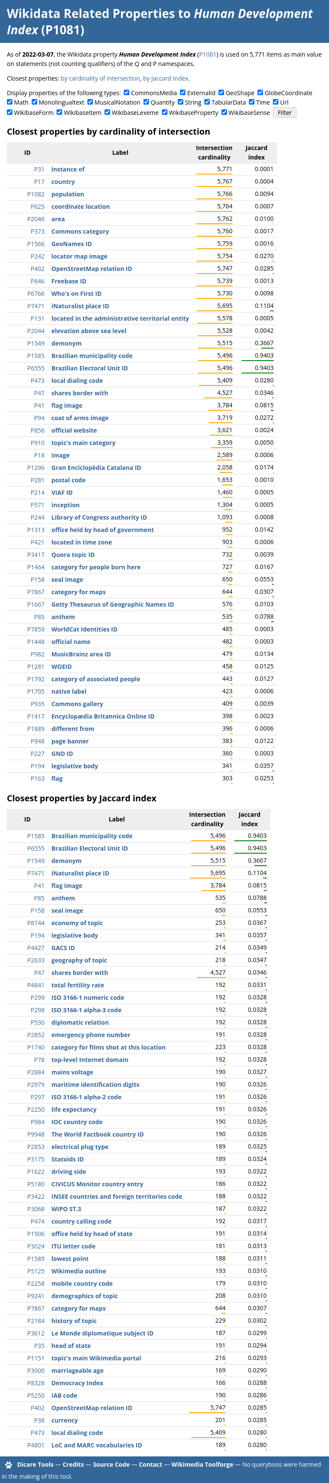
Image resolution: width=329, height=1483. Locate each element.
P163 (38, 778)
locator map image (79, 256)
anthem (63, 617)
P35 (39, 1346)
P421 (38, 542)
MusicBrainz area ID (81, 654)
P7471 (36, 306)
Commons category (80, 231)
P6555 (36, 368)
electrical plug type (79, 1147)
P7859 (36, 629)
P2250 (36, 1109)
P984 (38, 1122)
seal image (67, 579)
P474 (38, 1221)
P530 (38, 1022)
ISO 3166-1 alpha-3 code (86, 1010)
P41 (39, 405)
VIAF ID (62, 492)
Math (21, 102)
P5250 (36, 1395)
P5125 (36, 1271)
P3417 (36, 554)
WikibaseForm (34, 112)
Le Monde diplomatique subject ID (102, 1333)
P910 (38, 443)
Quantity (162, 102)
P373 (38, 231)
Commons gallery (77, 704)
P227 (38, 753)
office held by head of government (102, 530)
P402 (38, 269)
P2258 (36, 1283)
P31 (39, 169)
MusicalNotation (118, 102)
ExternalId (201, 93)
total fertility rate (77, 985)
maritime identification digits (95, 1084)
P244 (38, 517)
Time (263, 102)
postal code (68, 480)
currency (64, 1420)
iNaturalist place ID (80, 306)
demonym (66, 343)
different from (72, 729)
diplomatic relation (80, 1022)
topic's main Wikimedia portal (96, 1358)
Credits (73, 1464)
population (67, 194)
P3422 (36, 1196)
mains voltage (72, 1072)
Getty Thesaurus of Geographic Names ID (112, 604)
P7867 (36, 592)
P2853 (36, 1147)
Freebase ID (69, 281)
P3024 (36, 1246)
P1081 (207, 54)
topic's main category (83, 443)
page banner (70, 741)
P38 (39, 1420)
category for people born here (96, 567)
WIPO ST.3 (66, 1209)
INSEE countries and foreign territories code (116, 1196)
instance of (67, 169)
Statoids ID (67, 1159)
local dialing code (77, 380)
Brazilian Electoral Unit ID (89, 368)
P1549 (36, 343)
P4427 (36, 948)
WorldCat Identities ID (84, 629)
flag (57, 778)
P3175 (36, 1159)
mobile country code (82, 1283)
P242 (38, 256)
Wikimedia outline (78, 1271)
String (193, 102)
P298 (38, 1010)
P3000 (36, 1370)
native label (69, 691)
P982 (38, 654)
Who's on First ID (76, 293)
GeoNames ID (71, 244)
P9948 (36, 1134)
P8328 (36, 1383)
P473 (38, 380)
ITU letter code (73, 1246)
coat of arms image (80, 418)
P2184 (36, 1321)
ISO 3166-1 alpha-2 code (86, 1097)
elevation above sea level (88, 331)
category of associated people (95, 679)
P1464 (36, 567)
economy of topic (77, 923)
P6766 (36, 293)
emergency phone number (90, 1035)
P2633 (36, 960)
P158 (38, 579)
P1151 (36, 1358)
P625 (38, 206)
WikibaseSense (249, 112)
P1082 (36, 194)
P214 (38, 492)
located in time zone (81, 542)
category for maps (78, 592)
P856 (38, 430)
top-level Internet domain (90, 1060)
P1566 (36, 244)
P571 (38, 505)
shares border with (79, 393)
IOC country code (77, 1122)
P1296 (36, 467)
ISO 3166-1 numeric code (87, 997)
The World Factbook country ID (97, 1134)
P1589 (36, 1258)
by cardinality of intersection (100, 78)
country (63, 181)
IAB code (64, 1395)
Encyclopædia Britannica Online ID (103, 716)
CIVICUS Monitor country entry (97, 1184)
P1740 (36, 1047)
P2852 (36, 1035)
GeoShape (240, 93)
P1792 (36, 679)
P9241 (36, 1296)
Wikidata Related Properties (91, 13)
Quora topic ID (73, 554)
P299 (38, 997)
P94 (39, 418)
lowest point (70, 1258)
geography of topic (79, 960)
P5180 (36, 1184)
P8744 (36, 923)
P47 (39, 393)
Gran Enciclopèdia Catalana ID (96, 467)
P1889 (36, 729)
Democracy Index (77, 1383)
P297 (38, 1097)
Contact (150, 1464)
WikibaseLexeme (135, 112)
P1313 (36, 530)
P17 (39, 181)
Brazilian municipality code (92, 356)
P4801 (36, 1445)
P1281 (36, 666)
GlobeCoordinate (288, 93)
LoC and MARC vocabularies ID (96, 1445)
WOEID (61, 666)
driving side (68, 1171)
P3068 (36, 1209)
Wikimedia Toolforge (202, 1464)
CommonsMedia (154, 93)
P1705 (36, 691)
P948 (38, 741)
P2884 (36, 1072)
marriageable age (77, 1370)
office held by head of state (92, 1234)
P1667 (36, 604)
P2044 (36, 331)
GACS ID (63, 948)
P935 (38, 704)
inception (65, 505)
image (60, 455)
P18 (39, 455)
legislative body (74, 766)
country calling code (81, 1221)
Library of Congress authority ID (99, 517)
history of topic (74, 1321)
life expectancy (73, 1109)
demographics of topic (84, 1296)
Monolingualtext (61, 102)
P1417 (36, 716)
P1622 (36, 1171)
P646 (38, 281)
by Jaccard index (165, 78)
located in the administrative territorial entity (120, 318)
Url (284, 102)
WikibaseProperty (193, 112)
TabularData (229, 102)
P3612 (36, 1333)
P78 (39, 1060)
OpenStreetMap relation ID (91, 269)
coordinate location (80, 206)
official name (70, 642)
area (58, 219)
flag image (66, 405)
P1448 (36, 642)
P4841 (36, 985)
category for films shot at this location (108, 1047)
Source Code (111, 1464)
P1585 (36, 356)
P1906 (36, 1234)
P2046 (36, 219)
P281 (38, 480)
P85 (39, 617)
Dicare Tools (35, 1464)
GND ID (62, 753)
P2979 (36, 1084)
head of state (71, 1346)
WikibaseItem (83, 112)
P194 (38, 766)
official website (74, 430)
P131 (38, 318)
